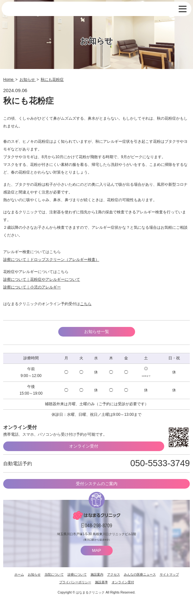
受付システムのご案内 (96, 483)
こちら (86, 304)
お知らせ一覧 (96, 331)
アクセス (113, 574)
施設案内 (97, 574)
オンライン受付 (83, 446)
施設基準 (101, 582)
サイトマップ (169, 574)
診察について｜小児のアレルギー (32, 287)
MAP (96, 550)
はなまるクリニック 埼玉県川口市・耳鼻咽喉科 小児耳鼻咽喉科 (37, 9)
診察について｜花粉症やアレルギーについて (41, 279)
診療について (77, 574)
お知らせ (34, 574)
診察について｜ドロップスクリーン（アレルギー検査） (51, 259)
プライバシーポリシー (75, 582)
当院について (54, 574)
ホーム (19, 574)
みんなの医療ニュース (140, 574)
